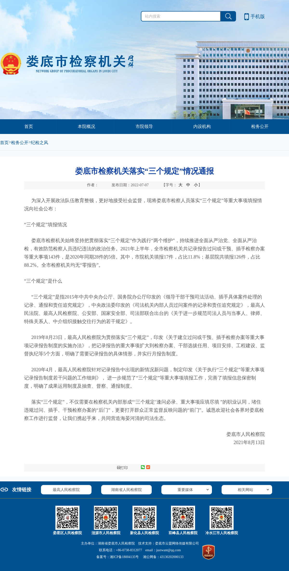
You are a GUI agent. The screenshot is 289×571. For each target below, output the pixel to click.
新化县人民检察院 (144, 533)
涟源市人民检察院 (106, 533)
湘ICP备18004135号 (124, 557)
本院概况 (86, 126)
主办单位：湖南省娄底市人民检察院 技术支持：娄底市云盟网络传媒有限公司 (140, 543)
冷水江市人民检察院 (221, 533)
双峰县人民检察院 (183, 533)
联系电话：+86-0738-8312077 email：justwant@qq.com (140, 550)
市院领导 (144, 126)
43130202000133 (172, 557)
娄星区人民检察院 (67, 533)
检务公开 (260, 126)
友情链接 (21, 489)
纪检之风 (39, 142)
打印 (122, 468)
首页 (28, 126)
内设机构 (202, 126)
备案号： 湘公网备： (139, 557)
